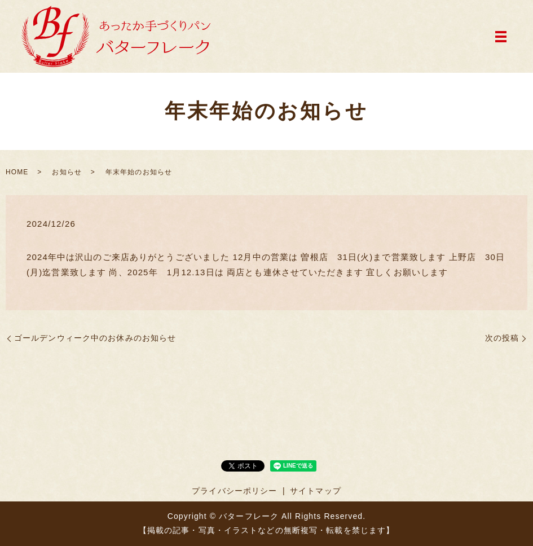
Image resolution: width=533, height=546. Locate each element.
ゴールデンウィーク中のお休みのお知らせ (95, 337)
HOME (17, 172)
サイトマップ (315, 490)
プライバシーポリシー (234, 490)
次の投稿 (502, 337)
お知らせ (66, 172)
